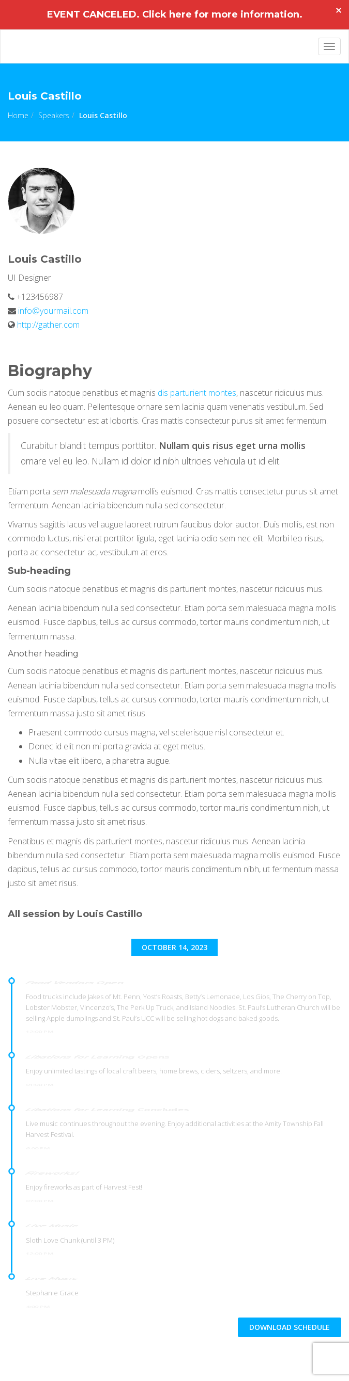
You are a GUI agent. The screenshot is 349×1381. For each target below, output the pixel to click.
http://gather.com (48, 324)
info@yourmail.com (52, 310)
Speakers (53, 115)
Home (18, 115)
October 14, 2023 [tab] (174, 947)
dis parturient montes (197, 392)
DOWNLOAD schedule (289, 1327)
